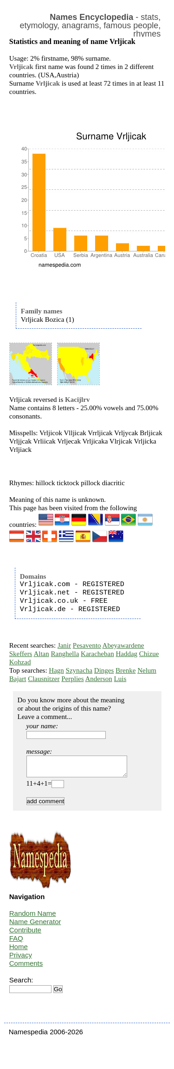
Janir (64, 645)
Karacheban (97, 653)
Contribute (25, 934)
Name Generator (35, 926)
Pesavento (87, 645)
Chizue (149, 653)
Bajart (17, 678)
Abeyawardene (123, 645)
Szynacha (79, 670)
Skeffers (20, 653)
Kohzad (20, 662)
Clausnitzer (43, 678)
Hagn (56, 670)
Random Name (32, 917)
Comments (26, 967)
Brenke (125, 670)
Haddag (126, 653)
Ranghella (65, 653)
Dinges (104, 670)
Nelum (146, 670)
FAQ (16, 942)
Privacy (20, 959)
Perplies (72, 678)
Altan (41, 653)
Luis (120, 678)
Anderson (98, 678)
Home (18, 951)
